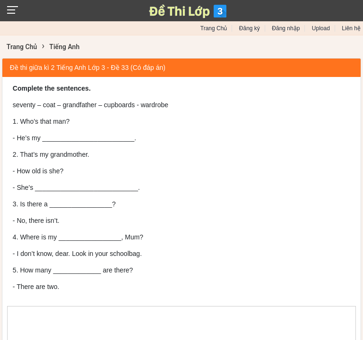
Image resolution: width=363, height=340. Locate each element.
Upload (321, 28)
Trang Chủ (213, 28)
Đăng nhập (286, 28)
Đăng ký (249, 28)
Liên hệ (351, 28)
